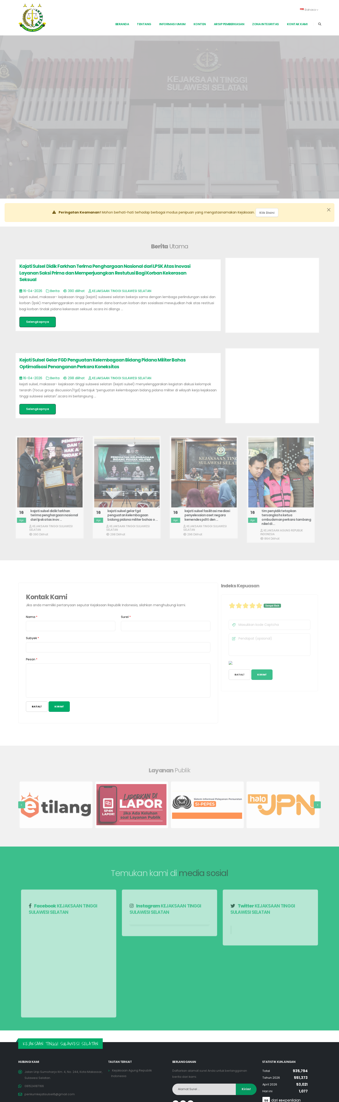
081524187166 (34, 1086)
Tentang (144, 24)
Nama (31, 617)
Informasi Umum (172, 24)
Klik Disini (267, 213)
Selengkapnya (37, 322)
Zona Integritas (265, 24)
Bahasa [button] (309, 10)
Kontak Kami (297, 24)
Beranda (122, 24)
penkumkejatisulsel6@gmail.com (50, 1094)
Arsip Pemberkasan (229, 24)
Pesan (31, 659)
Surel (126, 617)
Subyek (32, 638)
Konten (200, 24)
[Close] (328, 209)
